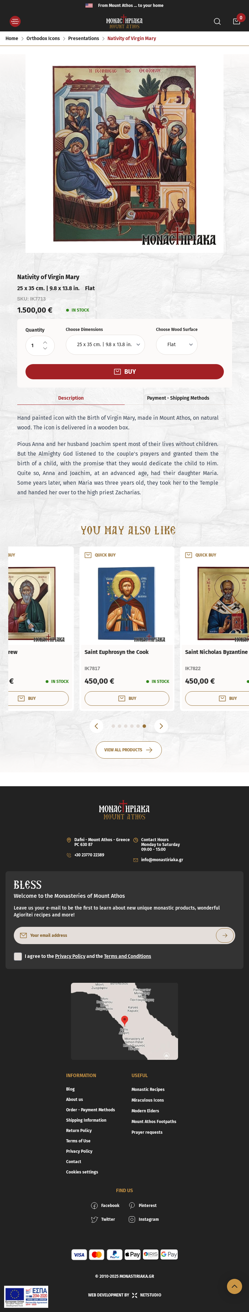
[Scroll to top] (234, 1286)
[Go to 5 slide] (138, 726)
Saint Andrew (130, 652)
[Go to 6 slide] (144, 726)
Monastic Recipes (148, 1089)
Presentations (83, 38)
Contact (73, 1161)
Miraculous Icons (148, 1100)
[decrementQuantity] (45, 348)
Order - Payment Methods (90, 1109)
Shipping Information (86, 1120)
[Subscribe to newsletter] (225, 935)
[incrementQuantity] (45, 342)
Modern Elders (145, 1111)
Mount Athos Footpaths (154, 1121)
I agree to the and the (88, 956)
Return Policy (79, 1130)
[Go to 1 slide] (113, 726)
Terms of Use (78, 1141)
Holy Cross (26, 652)
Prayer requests (147, 1132)
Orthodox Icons (43, 38)
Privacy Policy (70, 956)
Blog (70, 1089)
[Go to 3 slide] (125, 726)
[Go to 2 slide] (119, 726)
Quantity (34, 330)
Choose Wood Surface (177, 329)
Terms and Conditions (127, 956)
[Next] (161, 726)
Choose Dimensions (84, 329)
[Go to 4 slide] (132, 726)
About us (74, 1099)
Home (12, 38)
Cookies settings (82, 1172)
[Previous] (96, 726)
